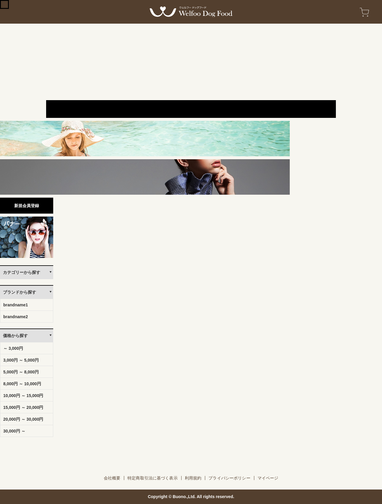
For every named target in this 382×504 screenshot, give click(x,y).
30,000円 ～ (14, 431)
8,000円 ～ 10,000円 (22, 383)
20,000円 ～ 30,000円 (23, 419)
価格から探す (15, 335)
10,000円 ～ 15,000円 (23, 395)
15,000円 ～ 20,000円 (23, 407)
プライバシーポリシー (229, 478)
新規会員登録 (26, 205)
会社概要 (112, 478)
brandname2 (15, 316)
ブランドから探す (19, 292)
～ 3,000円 (13, 348)
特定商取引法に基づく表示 (152, 478)
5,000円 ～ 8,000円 (21, 372)
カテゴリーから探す (21, 272)
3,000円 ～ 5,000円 (21, 360)
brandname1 (15, 305)
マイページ (268, 478)
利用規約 (193, 478)
